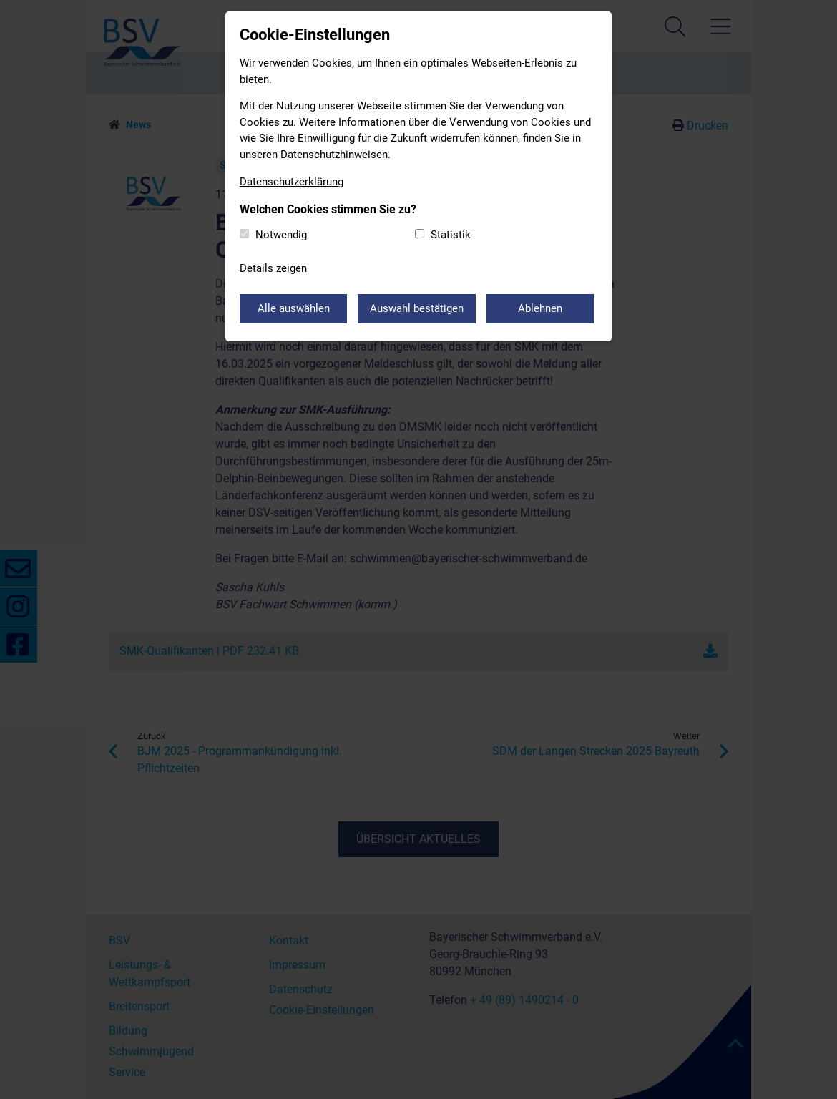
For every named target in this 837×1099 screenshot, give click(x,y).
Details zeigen (273, 268)
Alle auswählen (294, 308)
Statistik (451, 234)
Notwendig (281, 234)
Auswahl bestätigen (417, 308)
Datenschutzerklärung (291, 181)
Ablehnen (540, 308)
